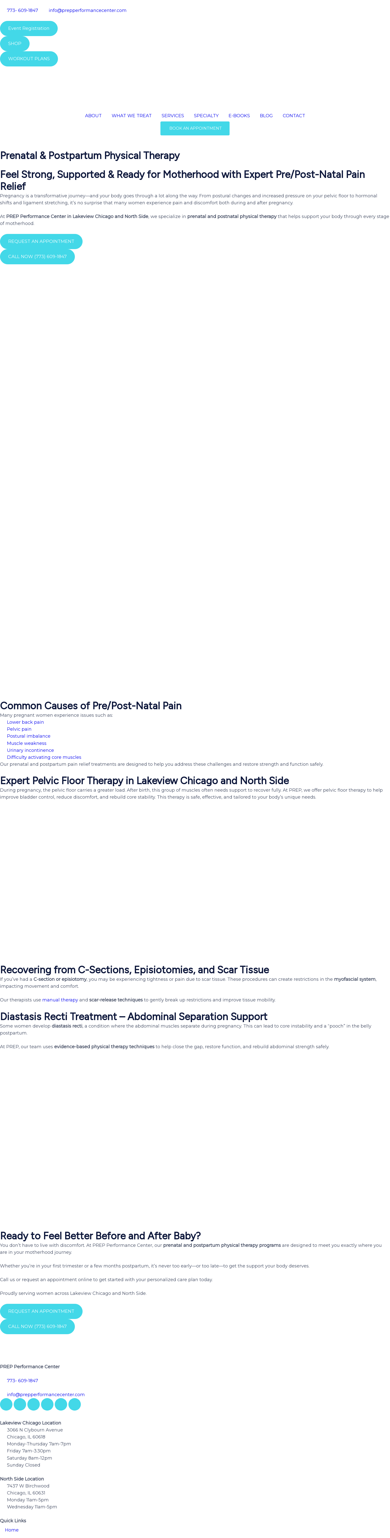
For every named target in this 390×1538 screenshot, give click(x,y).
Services (14, 1470)
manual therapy (60, 917)
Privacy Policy (20, 1504)
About (12, 1458)
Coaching (15, 1492)
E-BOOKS (239, 115)
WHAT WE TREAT (132, 115)
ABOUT (93, 115)
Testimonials (19, 1481)
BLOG (266, 115)
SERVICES (173, 115)
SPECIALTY (206, 115)
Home (12, 1447)
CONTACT (294, 115)
